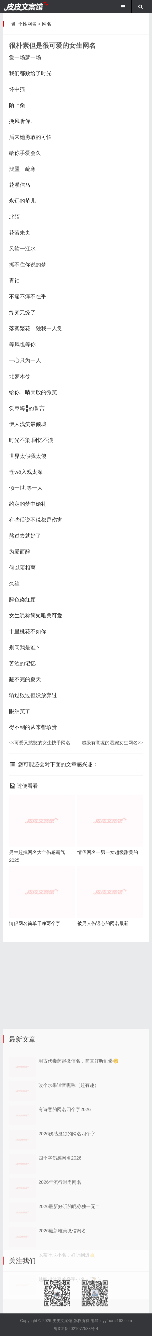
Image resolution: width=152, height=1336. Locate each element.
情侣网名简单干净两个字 (34, 923)
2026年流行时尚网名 (59, 1234)
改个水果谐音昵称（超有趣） (68, 1137)
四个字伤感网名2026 (59, 1210)
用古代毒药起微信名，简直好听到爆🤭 (78, 1113)
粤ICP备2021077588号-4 (76, 1328)
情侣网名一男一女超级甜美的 (107, 852)
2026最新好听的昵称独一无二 (69, 1258)
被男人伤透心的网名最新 (103, 923)
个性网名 (27, 24)
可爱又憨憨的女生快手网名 (39, 742)
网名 (46, 24)
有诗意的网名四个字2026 (64, 1161)
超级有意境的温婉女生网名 (112, 742)
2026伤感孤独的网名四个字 (66, 1185)
